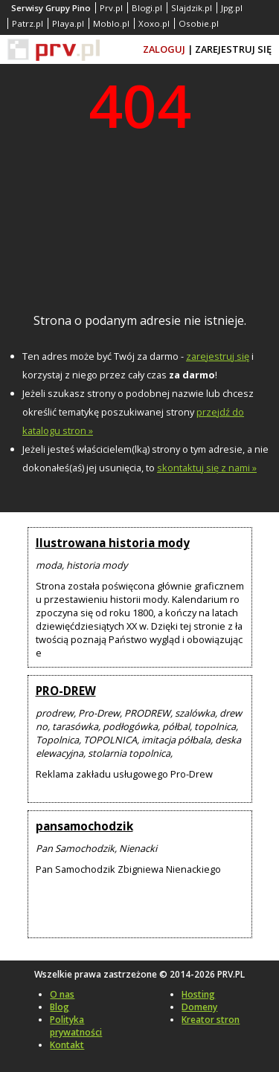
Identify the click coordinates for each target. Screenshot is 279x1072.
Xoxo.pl (154, 23)
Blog (59, 1007)
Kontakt (67, 1045)
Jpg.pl (232, 7)
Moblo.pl (111, 23)
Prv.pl (111, 7)
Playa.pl (68, 23)
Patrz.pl (27, 23)
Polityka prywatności (76, 1026)
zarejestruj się (217, 356)
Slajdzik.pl (191, 7)
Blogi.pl (147, 7)
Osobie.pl (199, 23)
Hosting (198, 994)
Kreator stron (211, 1019)
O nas (62, 994)
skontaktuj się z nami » (207, 467)
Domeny (199, 1007)
